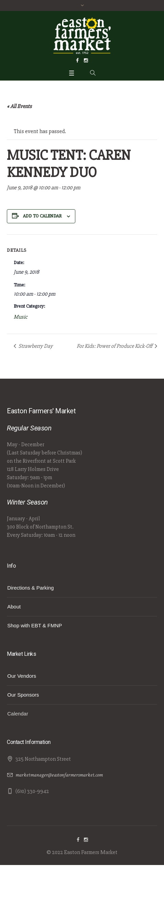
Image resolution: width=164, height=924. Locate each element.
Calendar (17, 713)
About (14, 606)
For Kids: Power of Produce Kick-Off (115, 346)
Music (20, 316)
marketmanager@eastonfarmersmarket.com (59, 775)
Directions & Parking (30, 588)
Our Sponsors (23, 695)
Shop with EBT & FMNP (34, 625)
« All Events (19, 106)
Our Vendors (21, 676)
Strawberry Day (35, 346)
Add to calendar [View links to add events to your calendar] (42, 216)
